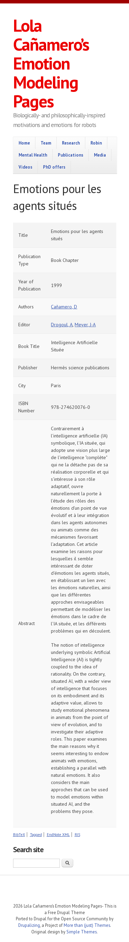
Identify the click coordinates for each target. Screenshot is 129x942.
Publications (70, 155)
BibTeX (19, 834)
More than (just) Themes (87, 925)
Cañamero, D (64, 307)
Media (100, 155)
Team (46, 143)
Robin (96, 143)
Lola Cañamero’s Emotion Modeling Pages (51, 63)
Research (71, 143)
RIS (77, 834)
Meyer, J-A (85, 324)
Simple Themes (81, 931)
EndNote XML (58, 834)
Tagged (36, 834)
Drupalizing (29, 925)
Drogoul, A (62, 324)
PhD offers (54, 167)
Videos (25, 167)
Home (24, 143)
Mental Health (33, 155)
